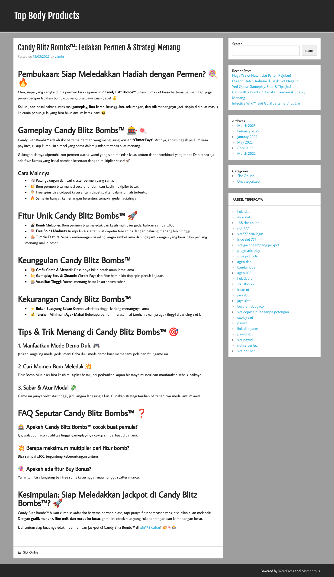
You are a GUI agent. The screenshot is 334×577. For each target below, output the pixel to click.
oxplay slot (245, 317)
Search (237, 43)
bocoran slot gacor (251, 306)
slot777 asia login (250, 233)
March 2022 (246, 153)
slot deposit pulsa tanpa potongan (263, 311)
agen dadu (245, 261)
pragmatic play (248, 250)
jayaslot (243, 295)
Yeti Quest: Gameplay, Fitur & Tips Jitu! (261, 86)
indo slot (243, 217)
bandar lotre (246, 267)
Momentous (311, 570)
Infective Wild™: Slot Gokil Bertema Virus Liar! (266, 103)
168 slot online (248, 222)
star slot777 (245, 284)
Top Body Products (47, 16)
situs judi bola (247, 256)
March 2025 (246, 125)
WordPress (286, 570)
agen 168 (244, 272)
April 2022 (245, 147)
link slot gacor (247, 328)
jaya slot (243, 300)
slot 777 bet (246, 350)
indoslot (243, 289)
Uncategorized (248, 181)
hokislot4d (244, 278)
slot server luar (248, 345)
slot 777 (243, 228)
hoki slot (243, 211)
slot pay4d (245, 339)
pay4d (242, 323)
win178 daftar (150, 527)
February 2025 (248, 131)
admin (59, 56)
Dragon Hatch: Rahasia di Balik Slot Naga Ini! (266, 81)
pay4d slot (245, 334)
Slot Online (30, 552)
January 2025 (247, 136)
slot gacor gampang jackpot (258, 245)
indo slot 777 (247, 239)
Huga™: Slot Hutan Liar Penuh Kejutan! (261, 75)
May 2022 (245, 142)
